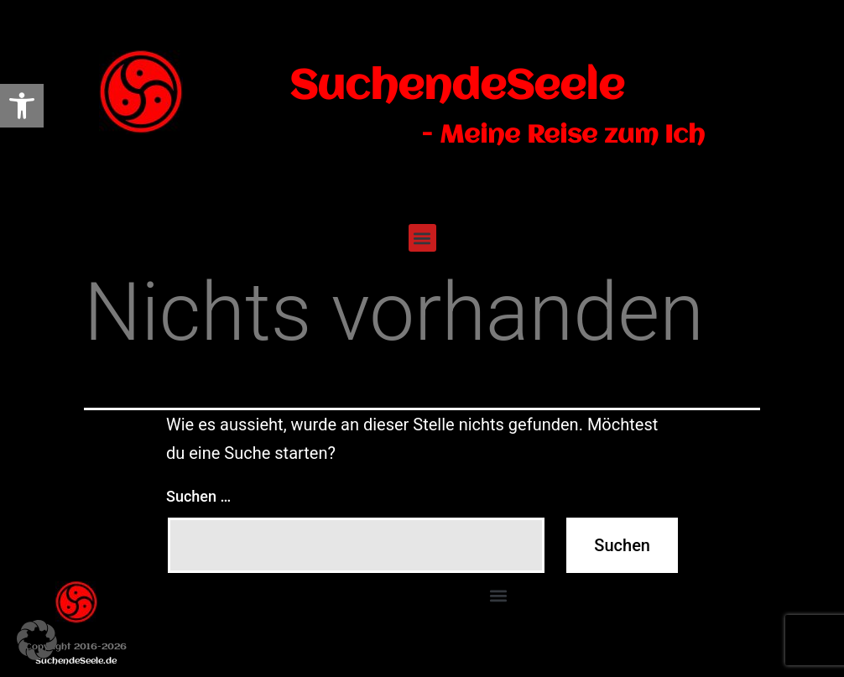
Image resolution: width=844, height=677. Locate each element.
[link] (22, 106)
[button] (422, 238)
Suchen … (198, 496)
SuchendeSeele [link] (456, 87)
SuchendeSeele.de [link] (76, 661)
